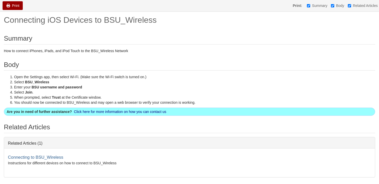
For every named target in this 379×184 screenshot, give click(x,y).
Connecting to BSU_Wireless (35, 157)
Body (337, 6)
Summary (317, 6)
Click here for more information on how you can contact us (120, 112)
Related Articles (363, 6)
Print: (297, 6)
